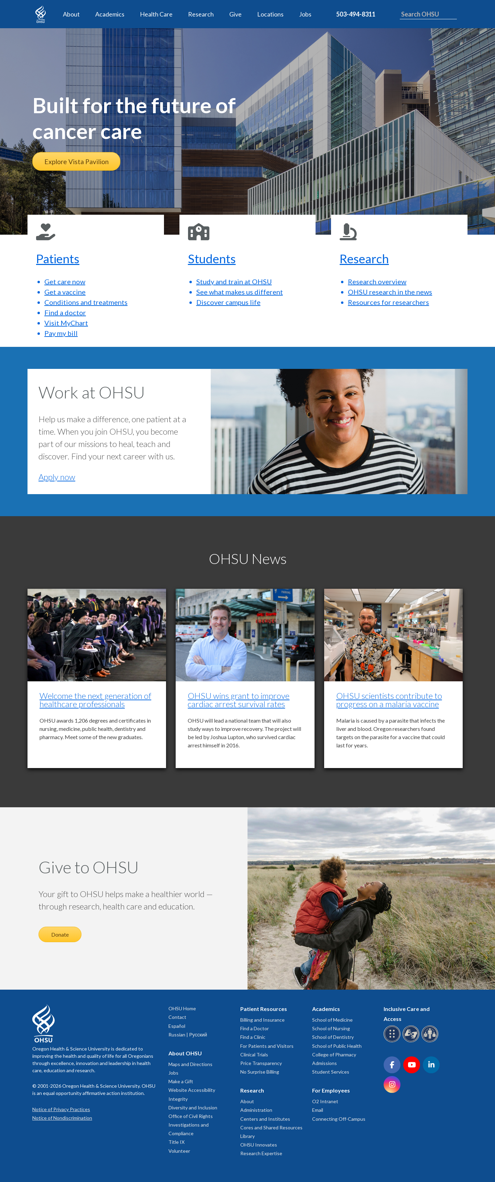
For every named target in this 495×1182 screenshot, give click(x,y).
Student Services (330, 1072)
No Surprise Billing (259, 1072)
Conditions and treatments (86, 302)
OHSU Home (182, 1008)
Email (317, 1110)
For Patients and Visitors (267, 1046)
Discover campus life (228, 302)
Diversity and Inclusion (192, 1107)
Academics (109, 14)
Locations (270, 14)
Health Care (156, 14)
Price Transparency (261, 1063)
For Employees (331, 1090)
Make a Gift (180, 1081)
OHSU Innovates (258, 1145)
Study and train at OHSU (234, 281)
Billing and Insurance (262, 1020)
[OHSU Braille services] (393, 1041)
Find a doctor (65, 312)
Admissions (324, 1063)
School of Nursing (331, 1028)
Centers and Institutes (265, 1119)
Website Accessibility (191, 1090)
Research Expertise (261, 1153)
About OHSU (185, 1053)
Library (247, 1136)
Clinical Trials (254, 1054)
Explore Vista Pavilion (76, 162)
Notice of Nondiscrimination (62, 1118)
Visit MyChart (66, 323)
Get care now (64, 281)
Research (201, 14)
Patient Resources (263, 1008)
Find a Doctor (254, 1028)
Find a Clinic (252, 1037)
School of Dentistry (333, 1037)
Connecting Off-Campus (338, 1119)
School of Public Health (337, 1046)
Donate (60, 934)
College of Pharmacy (334, 1054)
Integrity (178, 1099)
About (71, 14)
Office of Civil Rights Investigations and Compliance (190, 1124)
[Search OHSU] (428, 14)
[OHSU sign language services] (412, 1041)
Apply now (56, 477)
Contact (177, 1017)
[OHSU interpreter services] (430, 1041)
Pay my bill (61, 333)
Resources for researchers (388, 302)
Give (235, 14)
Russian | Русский (187, 1034)
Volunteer (179, 1151)
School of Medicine (332, 1020)
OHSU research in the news (390, 292)
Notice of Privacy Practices (61, 1109)
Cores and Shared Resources (271, 1127)
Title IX (176, 1142)
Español (176, 1026)
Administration (256, 1110)
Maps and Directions (190, 1064)
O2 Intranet (325, 1101)
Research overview (377, 281)
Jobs (305, 14)
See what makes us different (239, 292)
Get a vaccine (65, 292)
